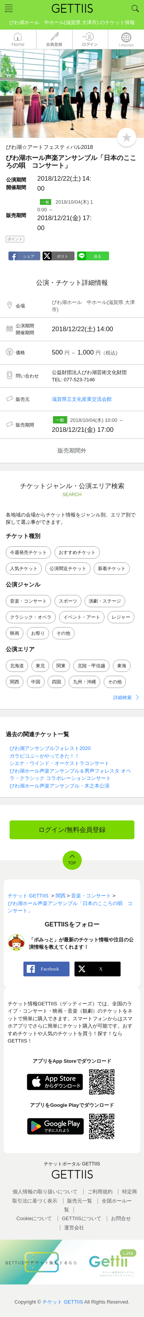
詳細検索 (122, 697)
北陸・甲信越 (91, 665)
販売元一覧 (79, 1201)
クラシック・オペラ (30, 617)
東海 (121, 665)
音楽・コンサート (28, 601)
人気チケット (24, 568)
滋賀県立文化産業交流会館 (82, 399)
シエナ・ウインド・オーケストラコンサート (59, 763)
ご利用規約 (100, 1191)
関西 (14, 682)
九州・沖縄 (84, 682)
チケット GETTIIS (62, 1302)
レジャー (121, 617)
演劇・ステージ (105, 601)
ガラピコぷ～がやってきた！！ (44, 756)
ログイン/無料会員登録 (72, 829)
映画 (14, 633)
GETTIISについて (81, 1218)
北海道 (17, 665)
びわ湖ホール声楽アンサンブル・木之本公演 (59, 786)
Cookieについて (34, 1218)
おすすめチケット (77, 552)
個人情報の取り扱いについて (45, 1191)
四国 (56, 682)
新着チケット (112, 568)
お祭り (38, 633)
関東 (61, 665)
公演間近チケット (68, 568)
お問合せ (121, 1218)
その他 (63, 633)
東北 (40, 665)
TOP (72, 863)
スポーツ (68, 601)
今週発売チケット (28, 552)
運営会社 (74, 1227)
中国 (35, 682)
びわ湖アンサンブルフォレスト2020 (50, 748)
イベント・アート (81, 617)
